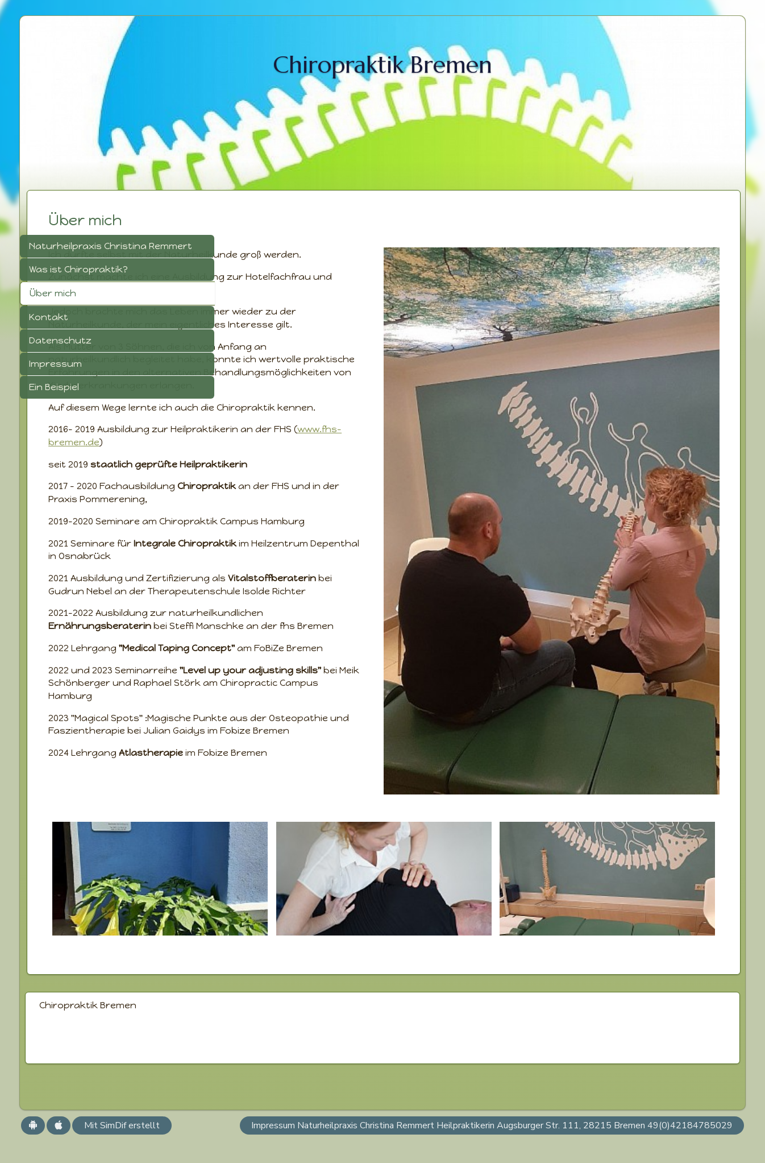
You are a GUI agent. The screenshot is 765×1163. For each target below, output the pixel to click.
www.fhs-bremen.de (306, 494)
